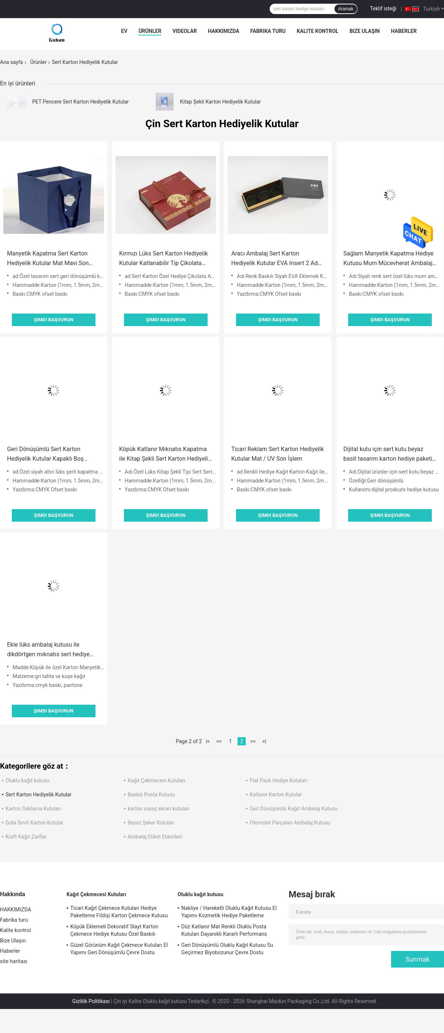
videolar (184, 31)
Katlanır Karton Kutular (276, 794)
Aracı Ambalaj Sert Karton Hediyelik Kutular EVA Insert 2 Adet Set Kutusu (277, 259)
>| (264, 741)
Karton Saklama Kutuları (33, 809)
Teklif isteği (383, 8)
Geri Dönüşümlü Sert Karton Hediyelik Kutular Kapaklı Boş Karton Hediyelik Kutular (45, 455)
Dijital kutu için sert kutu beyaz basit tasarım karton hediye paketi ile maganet (387, 455)
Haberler (404, 31)
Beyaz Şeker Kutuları (151, 823)
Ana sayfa (11, 62)
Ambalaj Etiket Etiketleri (155, 837)
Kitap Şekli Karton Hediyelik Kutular (220, 102)
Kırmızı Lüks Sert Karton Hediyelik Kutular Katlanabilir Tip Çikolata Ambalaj (163, 259)
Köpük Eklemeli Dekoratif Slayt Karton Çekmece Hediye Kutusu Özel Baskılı (114, 930)
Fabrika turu (268, 31)
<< (219, 741)
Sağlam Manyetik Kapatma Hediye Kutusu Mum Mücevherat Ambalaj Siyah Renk (388, 259)
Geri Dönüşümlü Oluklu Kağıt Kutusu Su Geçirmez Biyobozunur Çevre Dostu (227, 948)
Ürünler (149, 31)
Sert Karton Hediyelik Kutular (38, 794)
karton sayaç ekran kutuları (158, 809)
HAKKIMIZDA (223, 31)
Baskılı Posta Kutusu (151, 794)
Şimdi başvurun (54, 319)
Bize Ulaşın (365, 31)
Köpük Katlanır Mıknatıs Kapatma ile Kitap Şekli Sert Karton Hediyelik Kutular (165, 455)
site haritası (13, 961)
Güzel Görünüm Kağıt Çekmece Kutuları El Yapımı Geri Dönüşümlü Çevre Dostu (119, 948)
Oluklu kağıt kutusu (28, 780)
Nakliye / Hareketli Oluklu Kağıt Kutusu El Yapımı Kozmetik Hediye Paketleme (229, 911)
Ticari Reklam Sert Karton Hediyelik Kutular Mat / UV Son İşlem (277, 454)
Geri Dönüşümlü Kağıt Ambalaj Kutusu (293, 809)
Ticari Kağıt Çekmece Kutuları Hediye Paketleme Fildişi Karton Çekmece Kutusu (119, 911)
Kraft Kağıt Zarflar (26, 837)
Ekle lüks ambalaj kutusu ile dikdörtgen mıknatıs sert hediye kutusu (48, 650)
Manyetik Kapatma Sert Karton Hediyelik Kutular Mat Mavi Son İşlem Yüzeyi (48, 259)
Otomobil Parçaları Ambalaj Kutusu (290, 823)
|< (208, 741)
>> (253, 741)
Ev (124, 31)
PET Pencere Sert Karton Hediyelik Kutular (80, 102)
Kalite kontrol (318, 31)
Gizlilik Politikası (91, 1001)
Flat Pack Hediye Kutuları (278, 780)
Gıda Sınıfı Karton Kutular (34, 823)
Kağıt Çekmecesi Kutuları (156, 780)
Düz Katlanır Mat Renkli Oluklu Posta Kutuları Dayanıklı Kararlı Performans (224, 930)
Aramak (345, 8)
